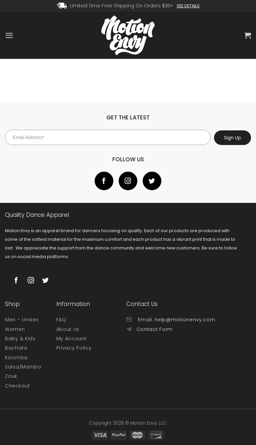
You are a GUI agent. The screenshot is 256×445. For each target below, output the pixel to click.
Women (15, 329)
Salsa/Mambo (23, 367)
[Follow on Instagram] (128, 181)
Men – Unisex (21, 319)
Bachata (16, 348)
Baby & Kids (20, 338)
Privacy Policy (74, 348)
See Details (188, 6)
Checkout (17, 385)
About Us (68, 329)
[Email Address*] (108, 137)
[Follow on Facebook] (104, 181)
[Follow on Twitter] (152, 181)
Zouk (11, 376)
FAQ (61, 319)
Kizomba (16, 357)
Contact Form (155, 329)
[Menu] (9, 35)
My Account (71, 338)
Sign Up (232, 137)
